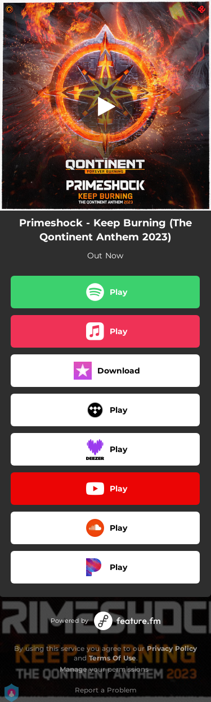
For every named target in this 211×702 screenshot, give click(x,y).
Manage (73, 669)
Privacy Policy (172, 648)
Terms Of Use (112, 658)
